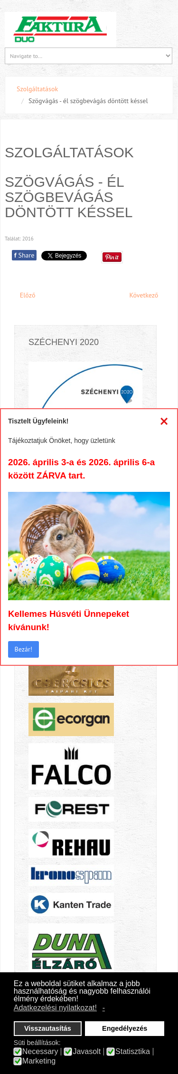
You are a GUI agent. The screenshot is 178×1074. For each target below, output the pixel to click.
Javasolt (87, 1051)
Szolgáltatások (37, 89)
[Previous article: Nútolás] (23, 295)
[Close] (164, 421)
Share (24, 255)
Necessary (40, 1051)
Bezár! (23, 649)
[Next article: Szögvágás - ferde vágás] (148, 295)
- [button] (104, 1008)
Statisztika (132, 1051)
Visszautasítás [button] (47, 1028)
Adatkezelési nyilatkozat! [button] (55, 1008)
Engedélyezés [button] (124, 1028)
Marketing (39, 1061)
